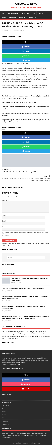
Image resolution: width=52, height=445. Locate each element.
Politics (40, 13)
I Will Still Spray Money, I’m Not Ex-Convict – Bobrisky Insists (23, 288)
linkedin (26, 51)
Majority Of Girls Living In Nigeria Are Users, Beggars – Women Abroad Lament (23, 307)
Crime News (25, 13)
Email (4, 221)
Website (4, 227)
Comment (5, 200)
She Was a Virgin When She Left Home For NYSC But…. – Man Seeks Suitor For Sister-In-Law (25, 297)
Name (4, 215)
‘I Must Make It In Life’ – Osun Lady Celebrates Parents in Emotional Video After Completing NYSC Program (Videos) (25, 317)
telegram (26, 60)
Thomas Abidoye (19, 30)
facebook (26, 47)
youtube (26, 389)
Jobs (33, 13)
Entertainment (13, 13)
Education (12, 17)
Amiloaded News (35, 443)
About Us (22, 17)
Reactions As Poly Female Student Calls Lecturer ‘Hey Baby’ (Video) (29, 279)
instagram (25, 384)
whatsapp (26, 56)
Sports (4, 17)
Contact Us (32, 17)
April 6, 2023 (7, 30)
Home (3, 13)
